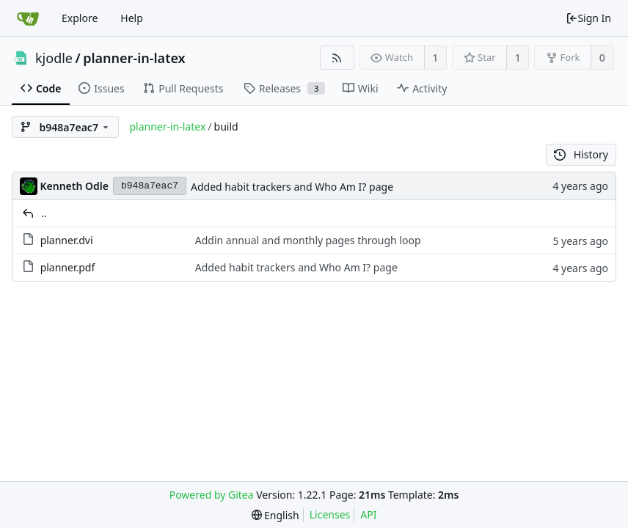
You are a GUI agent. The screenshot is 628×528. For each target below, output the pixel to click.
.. (44, 213)
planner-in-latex (134, 58)
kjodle (54, 58)
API (368, 514)
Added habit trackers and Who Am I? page (292, 187)
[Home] (27, 18)
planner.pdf (67, 267)
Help (131, 18)
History (581, 154)
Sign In (588, 18)
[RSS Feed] (337, 57)
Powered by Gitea (211, 495)
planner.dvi (66, 240)
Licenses (330, 514)
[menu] (275, 515)
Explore (80, 18)
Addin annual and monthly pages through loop (308, 240)
